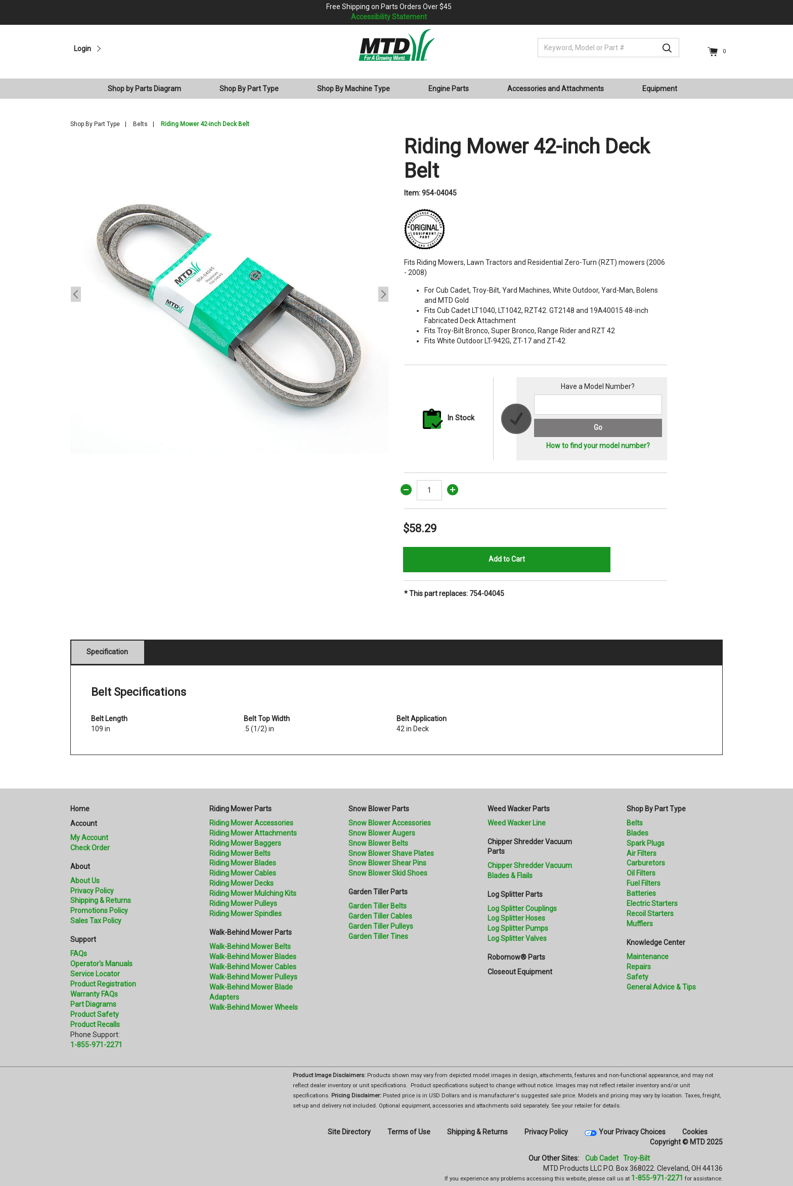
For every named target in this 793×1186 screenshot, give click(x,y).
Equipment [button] (659, 89)
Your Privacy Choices (632, 1132)
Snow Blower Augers (381, 833)
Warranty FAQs (94, 994)
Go (598, 427)
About (80, 866)
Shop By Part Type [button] (249, 89)
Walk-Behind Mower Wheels (253, 1007)
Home (80, 809)
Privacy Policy (92, 891)
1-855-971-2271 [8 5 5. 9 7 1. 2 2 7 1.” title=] (96, 1045)
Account (83, 823)
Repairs (639, 967)
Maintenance (648, 957)
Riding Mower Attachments (253, 833)
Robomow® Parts (516, 957)
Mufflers (640, 924)
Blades (637, 833)
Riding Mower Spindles (245, 914)
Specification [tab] (107, 652)
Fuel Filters (643, 883)
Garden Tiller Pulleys (380, 926)
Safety (637, 977)
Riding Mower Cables (242, 873)
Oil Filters (641, 873)
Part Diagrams (93, 1004)
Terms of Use (408, 1132)
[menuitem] (148, 88)
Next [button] (383, 294)
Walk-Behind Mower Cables (252, 967)
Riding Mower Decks (241, 883)
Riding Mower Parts (240, 809)
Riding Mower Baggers (245, 843)
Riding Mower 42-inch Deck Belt (205, 124)
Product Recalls (95, 1024)
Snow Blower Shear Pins (387, 863)
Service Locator (95, 974)
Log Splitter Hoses (516, 918)
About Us (85, 881)
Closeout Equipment (520, 972)
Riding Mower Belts (240, 853)
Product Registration (103, 984)
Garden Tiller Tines (378, 936)
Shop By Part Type (95, 124)
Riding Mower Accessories (251, 823)
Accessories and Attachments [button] (555, 89)
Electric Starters (652, 903)
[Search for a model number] (598, 404)
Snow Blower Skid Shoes (387, 873)
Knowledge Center (656, 942)
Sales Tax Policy (95, 921)
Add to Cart (507, 559)
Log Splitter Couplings (522, 908)
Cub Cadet (602, 1158)
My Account (89, 838)
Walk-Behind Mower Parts (250, 932)
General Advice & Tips (661, 987)
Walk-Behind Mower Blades (252, 957)
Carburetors (646, 863)
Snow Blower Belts (378, 843)
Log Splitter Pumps (518, 928)
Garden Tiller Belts (377, 906)
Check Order (90, 848)
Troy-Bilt (636, 1158)
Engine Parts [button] (448, 89)
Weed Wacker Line (517, 823)
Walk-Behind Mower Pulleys (253, 977)
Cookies (695, 1132)
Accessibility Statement (389, 17)
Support (83, 939)
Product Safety (94, 1014)
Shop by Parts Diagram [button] (144, 89)
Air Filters (641, 853)
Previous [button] (76, 294)
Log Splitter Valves (517, 938)
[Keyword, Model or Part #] (608, 47)
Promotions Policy (99, 910)
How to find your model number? (598, 446)
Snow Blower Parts (378, 809)
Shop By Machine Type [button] (353, 89)
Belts (140, 124)
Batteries (641, 893)
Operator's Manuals (101, 964)
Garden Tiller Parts (378, 892)
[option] (229, 294)
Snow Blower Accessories (389, 823)
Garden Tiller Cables (380, 916)
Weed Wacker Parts (519, 809)
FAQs (78, 954)
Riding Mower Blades (242, 863)
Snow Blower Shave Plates (391, 853)
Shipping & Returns (100, 900)
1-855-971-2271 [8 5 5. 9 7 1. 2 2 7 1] (657, 1178)
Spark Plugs (646, 843)
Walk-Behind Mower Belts (250, 946)
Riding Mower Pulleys (243, 903)
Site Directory (349, 1132)
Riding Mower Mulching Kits (252, 893)
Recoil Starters (650, 914)
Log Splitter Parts (515, 894)
